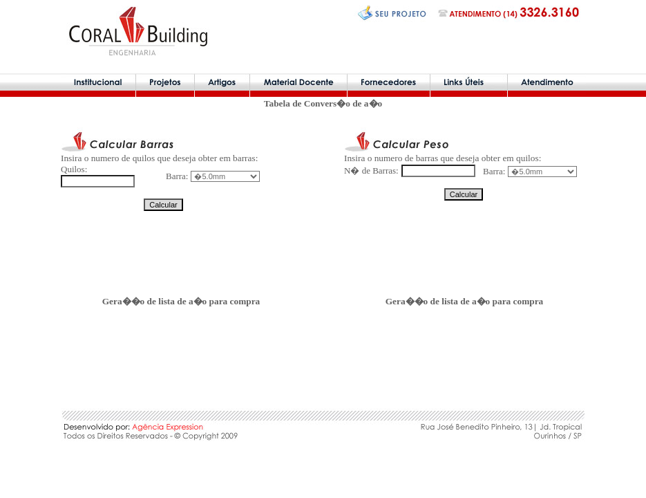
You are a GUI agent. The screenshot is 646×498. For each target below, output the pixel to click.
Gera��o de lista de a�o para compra (181, 301)
